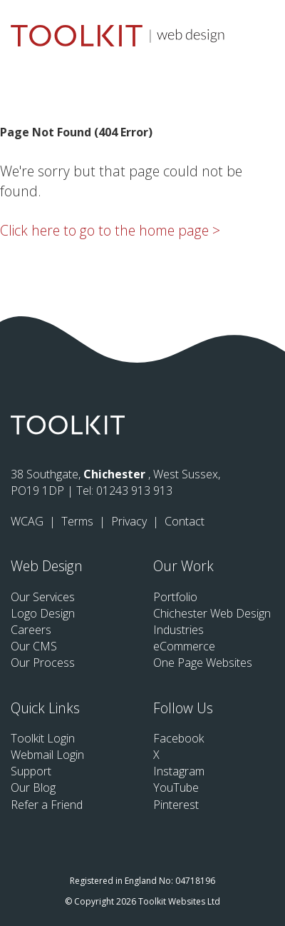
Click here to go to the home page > (110, 230)
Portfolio (175, 597)
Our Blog (33, 787)
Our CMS (34, 646)
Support (31, 771)
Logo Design (43, 613)
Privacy (130, 521)
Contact (184, 521)
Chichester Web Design (212, 613)
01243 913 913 (134, 490)
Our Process (43, 662)
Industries (178, 630)
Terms (78, 521)
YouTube (176, 787)
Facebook (178, 738)
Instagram (178, 771)
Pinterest (176, 804)
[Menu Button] (263, 33)
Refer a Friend (47, 804)
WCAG (28, 521)
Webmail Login (47, 755)
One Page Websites (202, 662)
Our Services (43, 597)
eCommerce (184, 646)
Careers (31, 630)
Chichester (115, 474)
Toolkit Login (43, 738)
